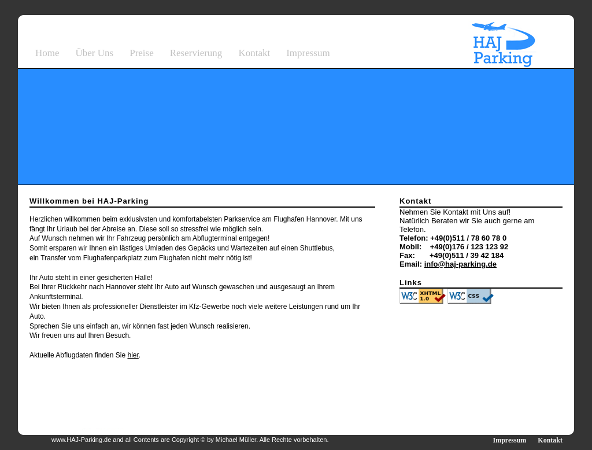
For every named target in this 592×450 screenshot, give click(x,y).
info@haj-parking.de (460, 264)
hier (132, 355)
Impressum (308, 52)
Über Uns (95, 52)
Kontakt (254, 52)
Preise (142, 52)
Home (47, 52)
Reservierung (196, 52)
